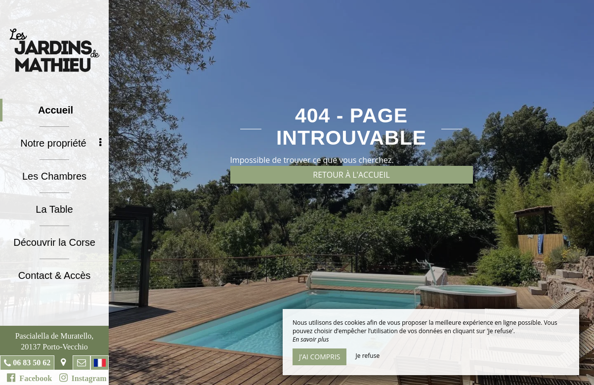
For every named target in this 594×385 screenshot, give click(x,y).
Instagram (83, 378)
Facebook (29, 378)
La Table (54, 209)
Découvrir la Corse (54, 242)
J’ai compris (319, 356)
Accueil (55, 110)
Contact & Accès (54, 275)
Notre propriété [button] (60, 143)
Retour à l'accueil (351, 174)
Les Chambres (54, 176)
